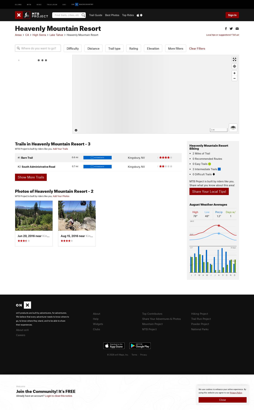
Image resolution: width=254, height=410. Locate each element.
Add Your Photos (61, 196)
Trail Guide (95, 15)
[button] (226, 28)
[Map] (155, 94)
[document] (223, 395)
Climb (18, 4)
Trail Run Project (201, 318)
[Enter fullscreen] (234, 59)
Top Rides (128, 15)
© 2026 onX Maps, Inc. (118, 354)
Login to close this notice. (59, 395)
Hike (39, 4)
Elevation (153, 48)
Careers (20, 335)
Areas (18, 34)
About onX (22, 329)
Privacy (143, 354)
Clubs (96, 329)
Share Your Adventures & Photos (161, 318)
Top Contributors (152, 313)
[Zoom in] (234, 73)
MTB (29, 4)
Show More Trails (31, 177)
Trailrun (52, 4)
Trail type (114, 48)
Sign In (232, 15)
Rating (133, 48)
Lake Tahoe (56, 34)
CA (27, 34)
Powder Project (200, 323)
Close (222, 399)
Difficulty (73, 48)
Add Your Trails (60, 148)
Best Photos (112, 15)
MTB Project (149, 329)
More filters (175, 48)
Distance (93, 48)
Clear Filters (197, 48)
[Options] (233, 128)
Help (96, 318)
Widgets (98, 323)
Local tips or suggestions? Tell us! (222, 34)
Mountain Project (152, 323)
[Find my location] (234, 66)
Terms (134, 354)
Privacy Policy (236, 393)
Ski (64, 4)
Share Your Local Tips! (209, 191)
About (96, 313)
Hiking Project (199, 313)
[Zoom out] (234, 78)
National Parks (199, 329)
